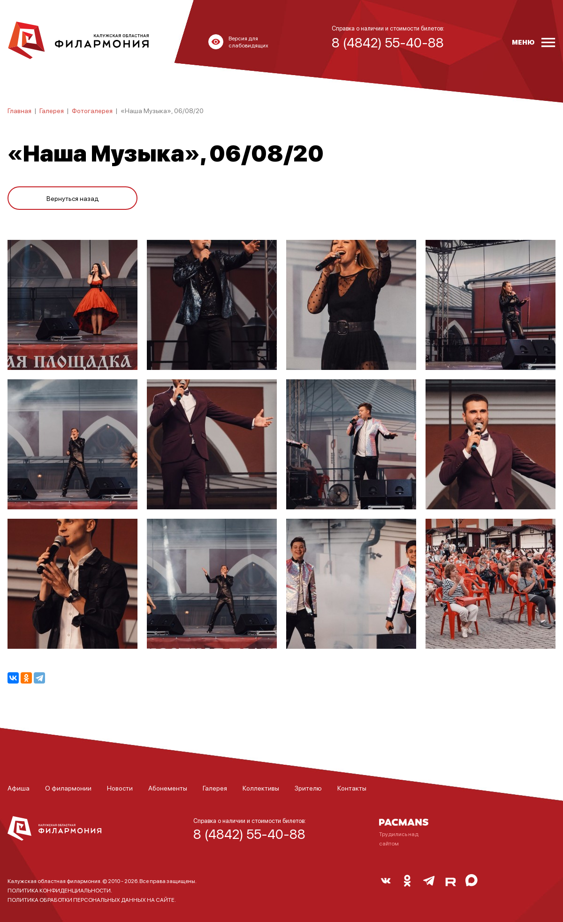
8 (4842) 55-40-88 (249, 833)
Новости (120, 788)
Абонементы (167, 788)
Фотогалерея (92, 110)
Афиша (19, 788)
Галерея (51, 110)
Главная (19, 110)
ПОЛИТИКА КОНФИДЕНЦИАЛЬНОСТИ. (60, 890)
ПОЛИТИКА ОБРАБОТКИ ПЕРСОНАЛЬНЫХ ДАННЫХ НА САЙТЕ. (92, 899)
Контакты (351, 788)
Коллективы (261, 788)
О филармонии (68, 788)
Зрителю (308, 788)
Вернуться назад (72, 198)
